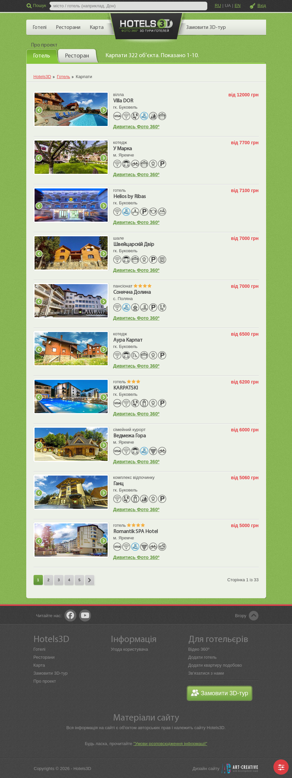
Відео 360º (199, 649)
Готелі (40, 649)
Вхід (261, 5)
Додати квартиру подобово (215, 665)
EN (238, 5)
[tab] (43, 55)
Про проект (45, 681)
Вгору (240, 615)
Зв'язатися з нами (206, 673)
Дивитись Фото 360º (136, 126)
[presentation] (43, 55)
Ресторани (44, 657)
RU (218, 5)
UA (228, 5)
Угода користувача (129, 649)
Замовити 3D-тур (51, 673)
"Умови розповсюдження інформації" (170, 743)
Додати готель (202, 657)
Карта (39, 665)
